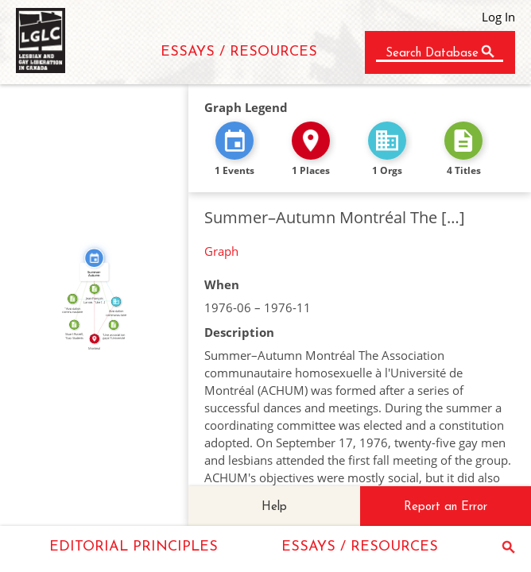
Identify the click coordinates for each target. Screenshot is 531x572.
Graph (221, 251)
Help (274, 507)
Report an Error (445, 507)
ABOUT (94, 297)
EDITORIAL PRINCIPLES (133, 547)
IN (103, 319)
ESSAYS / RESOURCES (239, 52)
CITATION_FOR (81, 290)
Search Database (432, 54)
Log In (498, 17)
